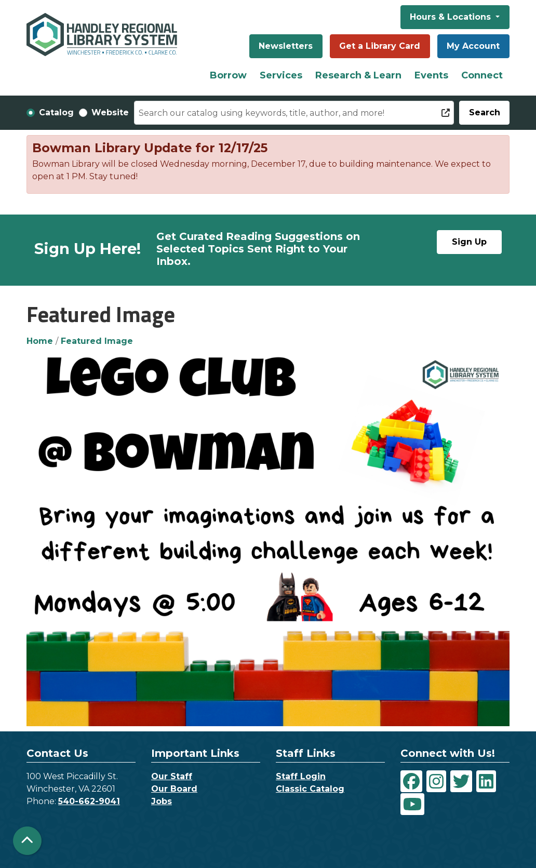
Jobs (161, 801)
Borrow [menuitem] (228, 75)
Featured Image (97, 341)
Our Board (174, 789)
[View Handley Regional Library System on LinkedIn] (486, 781)
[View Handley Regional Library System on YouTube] (412, 804)
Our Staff (171, 776)
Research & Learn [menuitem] (358, 75)
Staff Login (301, 776)
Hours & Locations (451, 17)
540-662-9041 (89, 801)
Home (39, 341)
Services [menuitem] (281, 75)
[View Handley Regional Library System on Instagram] (436, 781)
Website (110, 112)
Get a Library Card (379, 46)
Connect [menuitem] (482, 75)
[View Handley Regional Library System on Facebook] (411, 781)
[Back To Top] (27, 840)
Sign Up (469, 242)
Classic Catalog (310, 789)
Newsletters (286, 46)
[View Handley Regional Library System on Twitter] (461, 781)
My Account (473, 46)
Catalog (56, 112)
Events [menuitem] (431, 75)
